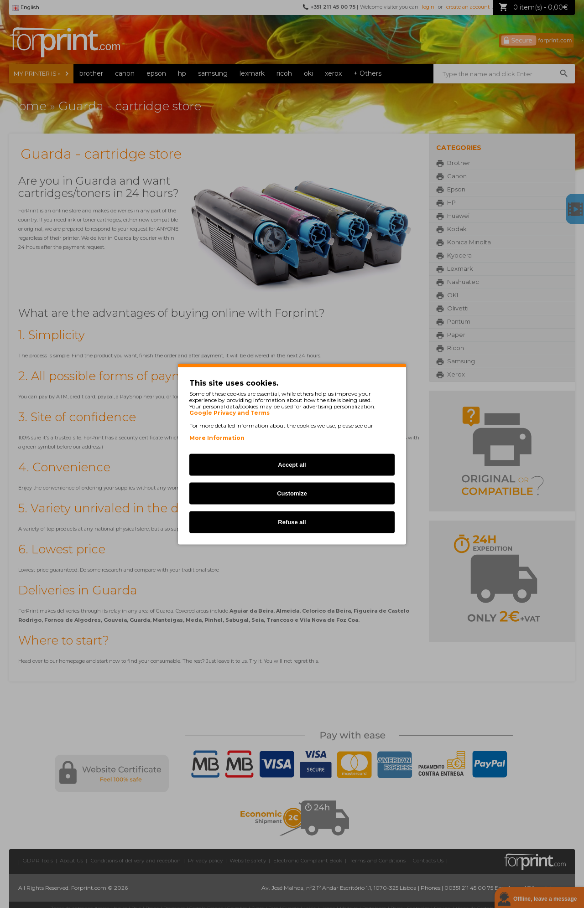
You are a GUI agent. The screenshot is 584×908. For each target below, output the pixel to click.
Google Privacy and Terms (229, 413)
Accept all (292, 464)
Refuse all (292, 522)
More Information (217, 437)
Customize (292, 493)
